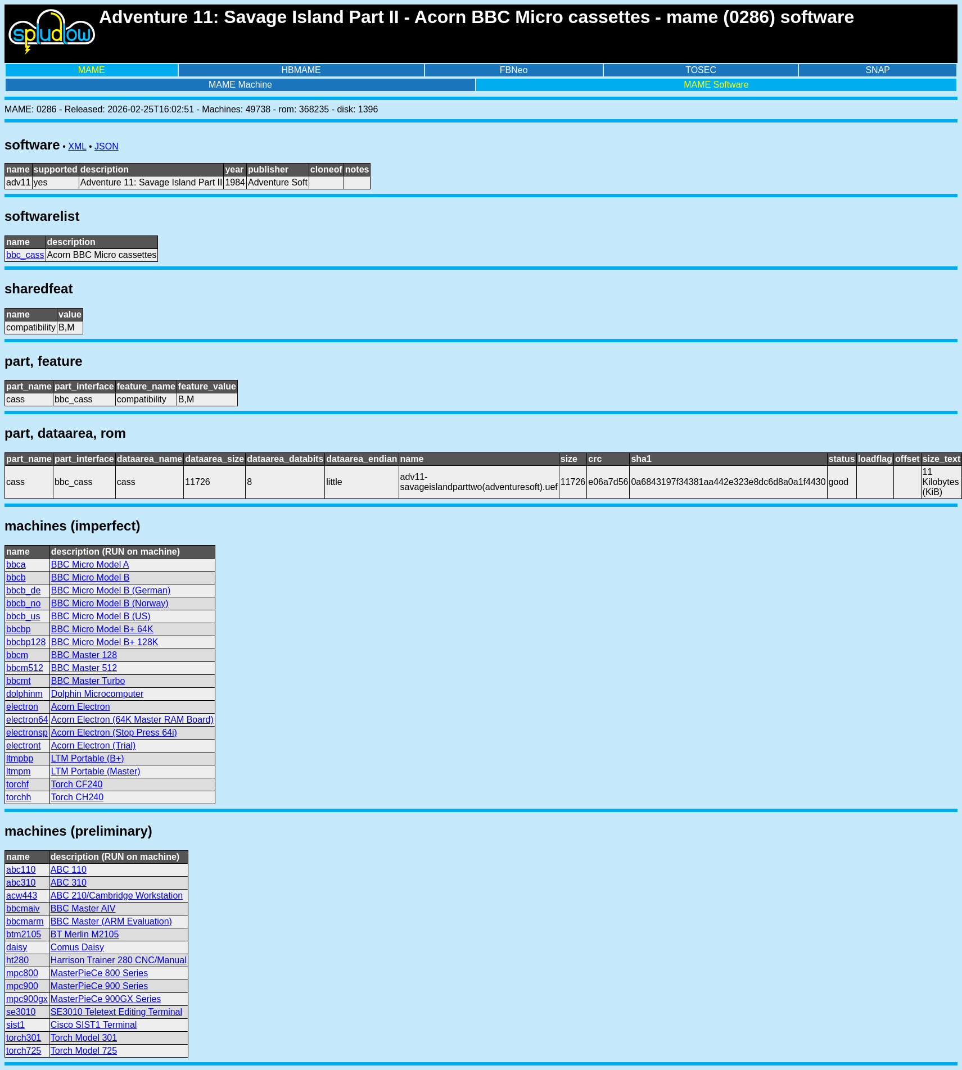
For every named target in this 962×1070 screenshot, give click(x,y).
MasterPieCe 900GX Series (106, 999)
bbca (16, 564)
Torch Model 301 (84, 1037)
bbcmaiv (23, 908)
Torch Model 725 (84, 1050)
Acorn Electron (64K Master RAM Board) (132, 719)
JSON (106, 146)
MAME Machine (240, 84)
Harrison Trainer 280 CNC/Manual (119, 960)
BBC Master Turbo (88, 681)
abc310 (21, 882)
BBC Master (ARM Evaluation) (111, 921)
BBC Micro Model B (90, 577)
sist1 (15, 1025)
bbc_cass (25, 255)
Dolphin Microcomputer (97, 694)
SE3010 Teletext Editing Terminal (116, 1012)
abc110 (21, 869)
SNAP (877, 70)
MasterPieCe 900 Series (99, 986)
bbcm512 (24, 668)
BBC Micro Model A (90, 564)
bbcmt (18, 681)
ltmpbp (19, 758)
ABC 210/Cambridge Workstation (117, 895)
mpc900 (22, 986)
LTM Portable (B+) (87, 758)
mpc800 (22, 973)
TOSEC (700, 70)
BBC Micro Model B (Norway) (110, 603)
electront (23, 745)
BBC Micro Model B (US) (101, 616)
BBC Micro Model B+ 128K (105, 642)
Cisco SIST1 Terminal (94, 1025)
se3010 (21, 1012)
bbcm (17, 655)
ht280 (17, 960)
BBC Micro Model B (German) (111, 590)
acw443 (21, 895)
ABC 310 (69, 882)
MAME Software (716, 84)
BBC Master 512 (84, 668)
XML (77, 146)
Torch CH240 (77, 797)
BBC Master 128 (84, 655)
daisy (16, 947)
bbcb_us (23, 616)
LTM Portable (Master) (96, 771)
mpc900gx (27, 999)
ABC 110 (69, 869)
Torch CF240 (77, 784)
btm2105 (23, 934)
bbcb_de (23, 590)
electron (22, 706)
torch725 (23, 1050)
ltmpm (18, 771)
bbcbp (18, 629)
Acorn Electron (80, 706)
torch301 (23, 1037)
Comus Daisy (77, 947)
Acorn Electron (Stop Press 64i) (114, 732)
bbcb (16, 577)
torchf (17, 784)
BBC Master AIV (83, 908)
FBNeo (514, 70)
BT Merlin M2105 (85, 934)
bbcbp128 (26, 642)
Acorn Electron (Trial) (93, 745)
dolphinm (24, 694)
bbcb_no (23, 603)
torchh (18, 797)
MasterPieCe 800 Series (99, 973)
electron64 (27, 719)
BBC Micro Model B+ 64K (102, 629)
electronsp (27, 732)
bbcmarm (25, 921)
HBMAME (301, 70)
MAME (91, 70)
